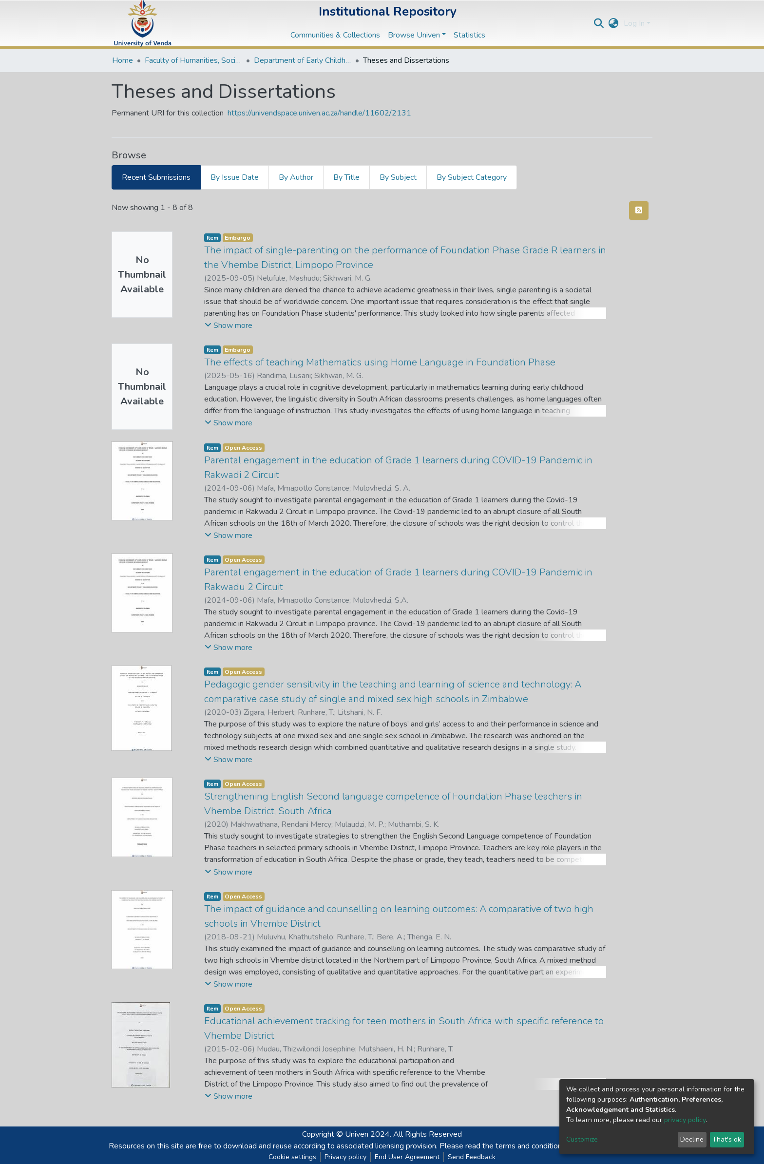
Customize (582, 1139)
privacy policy (685, 1120)
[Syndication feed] (639, 210)
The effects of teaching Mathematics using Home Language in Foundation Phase (379, 362)
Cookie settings (292, 1157)
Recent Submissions (156, 177)
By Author (296, 177)
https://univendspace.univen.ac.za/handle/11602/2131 (319, 113)
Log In (634, 23)
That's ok (726, 1139)
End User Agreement (407, 1157)
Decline (692, 1139)
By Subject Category (472, 177)
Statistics (469, 35)
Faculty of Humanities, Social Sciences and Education (193, 60)
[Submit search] (599, 23)
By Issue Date (234, 177)
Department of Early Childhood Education (302, 60)
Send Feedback (472, 1157)
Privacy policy (345, 1157)
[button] (614, 23)
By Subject (398, 177)
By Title (346, 177)
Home (122, 60)
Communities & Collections (335, 35)
